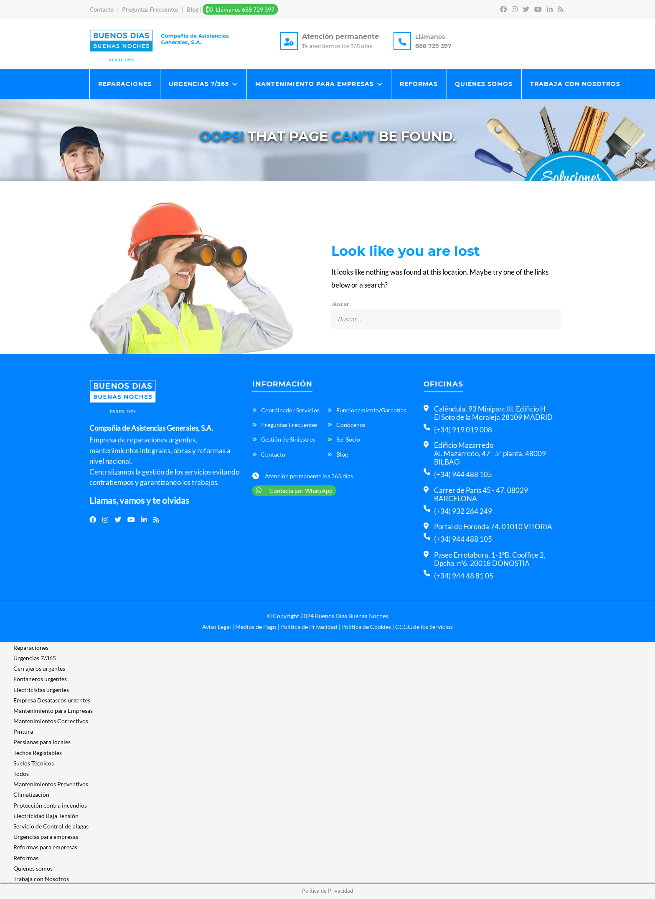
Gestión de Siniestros (288, 440)
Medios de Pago (255, 627)
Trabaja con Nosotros (576, 84)
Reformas (420, 84)
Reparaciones (125, 84)
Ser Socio (348, 440)
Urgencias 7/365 (199, 84)
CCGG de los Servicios (424, 627)
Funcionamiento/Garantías (371, 410)
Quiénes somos (485, 84)
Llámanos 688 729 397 (240, 9)
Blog (192, 9)
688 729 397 (433, 46)
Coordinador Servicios (290, 410)
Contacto (101, 9)
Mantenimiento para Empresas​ (315, 84)
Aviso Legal (216, 627)
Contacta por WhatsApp (294, 491)
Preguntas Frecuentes (151, 9)
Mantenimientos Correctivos (50, 721)
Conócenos (351, 425)
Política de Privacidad (308, 627)
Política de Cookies (366, 627)
